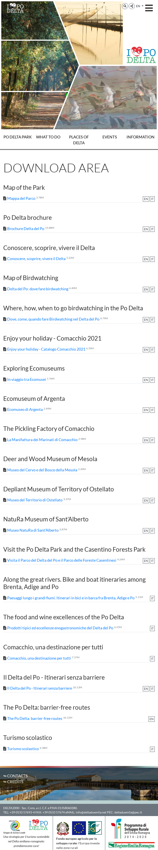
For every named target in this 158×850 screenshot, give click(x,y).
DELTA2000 (11, 808)
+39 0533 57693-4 (22, 812)
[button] (125, 6)
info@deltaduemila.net (91, 812)
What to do (48, 136)
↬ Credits (13, 781)
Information (141, 136)
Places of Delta (79, 139)
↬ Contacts (15, 775)
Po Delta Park (17, 136)
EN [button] (138, 6)
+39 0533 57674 (54, 812)
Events (109, 136)
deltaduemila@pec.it (128, 812)
